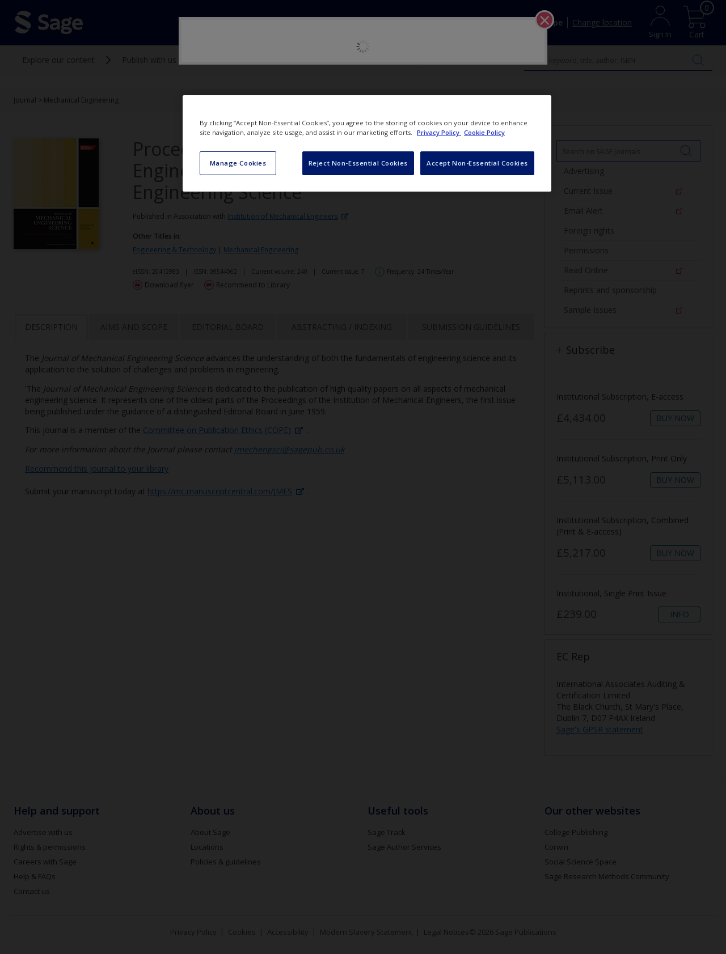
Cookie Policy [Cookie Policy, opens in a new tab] (484, 132)
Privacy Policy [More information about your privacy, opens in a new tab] (439, 132)
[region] (367, 143)
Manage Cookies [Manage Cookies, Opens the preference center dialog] (238, 163)
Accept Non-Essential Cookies (477, 163)
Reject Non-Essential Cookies (358, 163)
